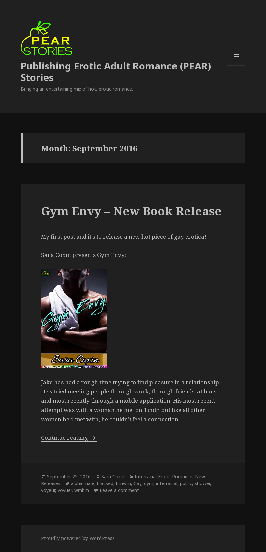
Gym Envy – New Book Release (131, 211)
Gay (137, 483)
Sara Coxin (112, 476)
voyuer (65, 490)
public (186, 483)
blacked (105, 483)
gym (148, 483)
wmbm (81, 490)
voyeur (48, 490)
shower (202, 483)
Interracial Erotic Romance (163, 476)
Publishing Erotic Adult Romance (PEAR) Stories (116, 71)
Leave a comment (119, 490)
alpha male (82, 483)
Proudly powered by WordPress (78, 538)
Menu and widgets (236, 65)
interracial (166, 483)
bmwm (123, 483)
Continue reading (69, 437)
